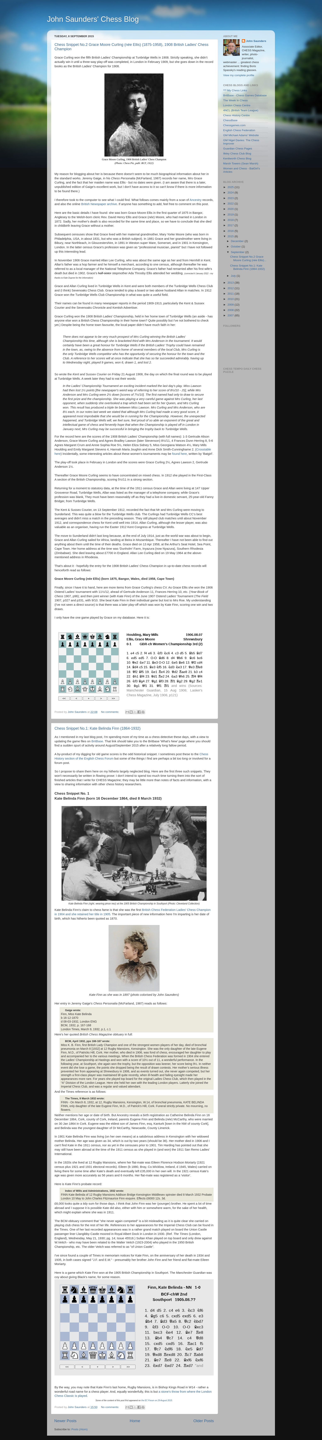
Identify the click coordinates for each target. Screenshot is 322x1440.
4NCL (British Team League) (240, 110)
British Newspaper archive (99, 204)
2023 (231, 198)
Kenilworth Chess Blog (237, 158)
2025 (231, 187)
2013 (231, 282)
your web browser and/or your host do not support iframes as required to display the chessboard (132, 667)
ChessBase (230, 120)
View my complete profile (238, 75)
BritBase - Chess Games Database (245, 95)
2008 (231, 310)
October (236, 246)
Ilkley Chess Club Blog (237, 153)
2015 (231, 236)
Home (135, 1421)
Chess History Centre (236, 115)
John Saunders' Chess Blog (93, 19)
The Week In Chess (235, 100)
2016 (231, 230)
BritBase (97, 741)
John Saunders (256, 41)
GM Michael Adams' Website (241, 135)
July (234, 275)
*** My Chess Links (235, 90)
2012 (231, 288)
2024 (231, 192)
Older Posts (203, 1421)
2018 (231, 219)
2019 (231, 214)
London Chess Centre (236, 105)
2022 (231, 203)
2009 (231, 304)
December (238, 241)
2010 (231, 299)
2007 (231, 315)
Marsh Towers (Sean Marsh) (240, 163)
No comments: (110, 711)
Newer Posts (65, 1421)
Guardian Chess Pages (237, 148)
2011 (231, 293)
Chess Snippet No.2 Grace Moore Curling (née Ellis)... (248, 258)
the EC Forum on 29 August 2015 (156, 1400)
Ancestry (196, 200)
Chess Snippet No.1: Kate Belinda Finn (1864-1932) (97, 728)
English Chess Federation (239, 130)
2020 (231, 208)
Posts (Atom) (79, 1429)
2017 (231, 225)
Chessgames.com (234, 125)
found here (179, 453)
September (238, 252)
